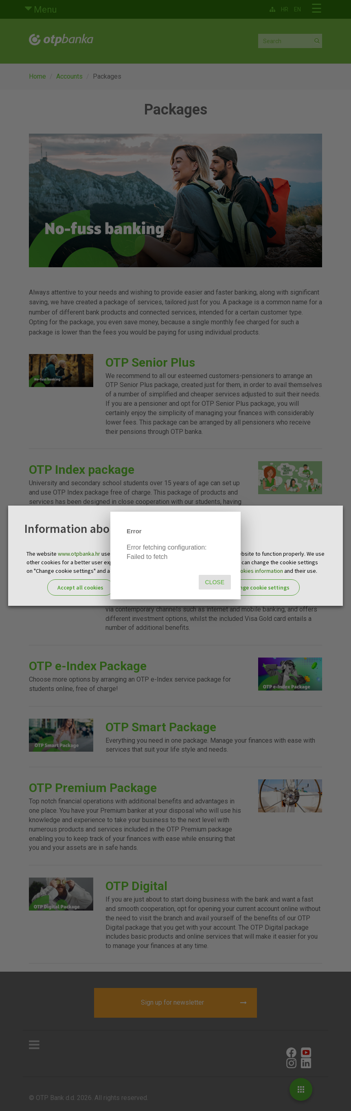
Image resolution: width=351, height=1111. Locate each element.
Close (214, 582)
